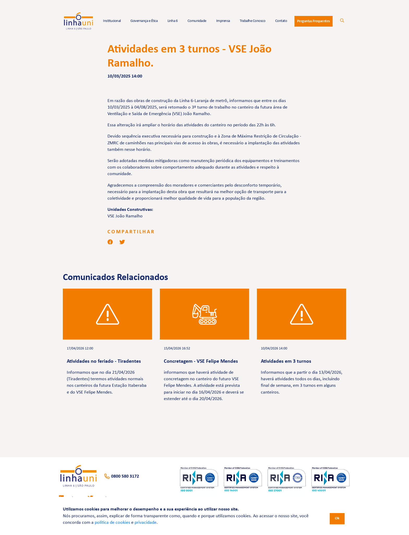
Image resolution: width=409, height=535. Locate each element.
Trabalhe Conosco (252, 21)
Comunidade (197, 21)
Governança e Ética (144, 21)
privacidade (146, 522)
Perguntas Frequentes (313, 21)
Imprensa (223, 21)
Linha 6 (172, 21)
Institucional (112, 21)
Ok (337, 518)
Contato (281, 21)
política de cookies (112, 522)
